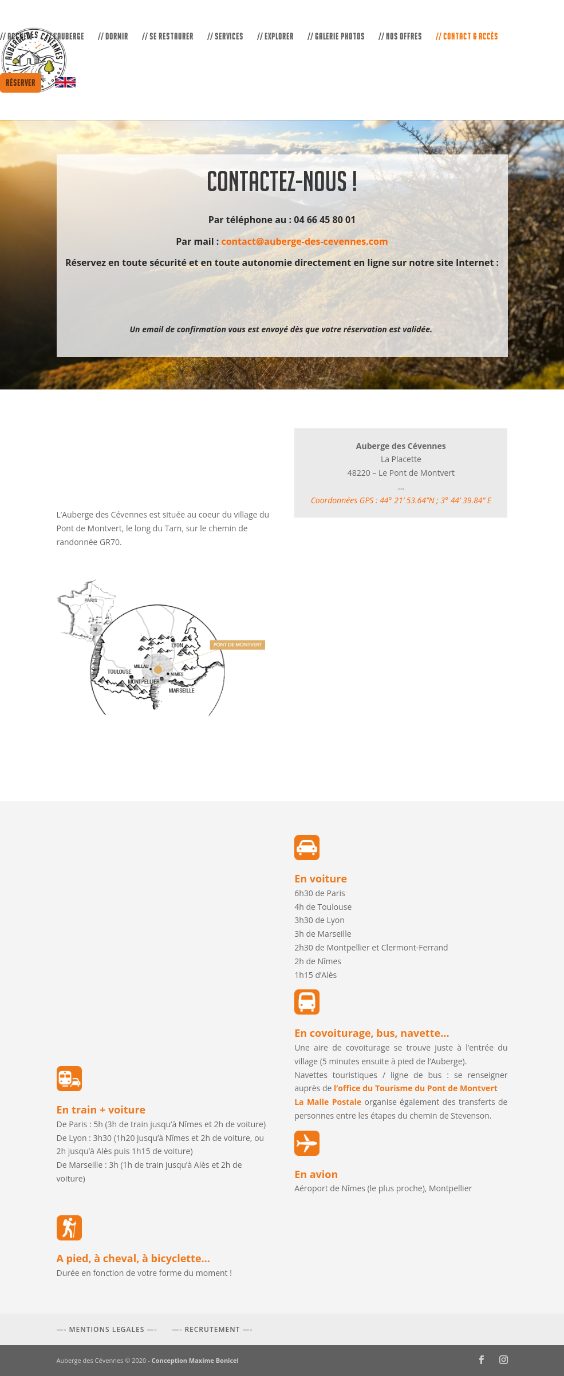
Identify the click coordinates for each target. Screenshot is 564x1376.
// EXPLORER (275, 37)
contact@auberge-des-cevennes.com (304, 241)
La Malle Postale (327, 1101)
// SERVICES (225, 37)
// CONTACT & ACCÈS (467, 37)
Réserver (21, 83)
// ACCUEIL (16, 37)
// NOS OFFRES (400, 37)
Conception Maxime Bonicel (195, 1360)
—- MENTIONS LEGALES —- (107, 1329)
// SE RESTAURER (168, 37)
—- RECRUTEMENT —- (212, 1329)
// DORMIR (113, 37)
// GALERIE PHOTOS (336, 37)
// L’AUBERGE (65, 37)
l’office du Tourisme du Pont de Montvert (416, 1088)
